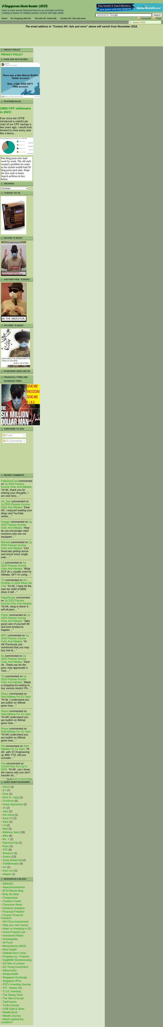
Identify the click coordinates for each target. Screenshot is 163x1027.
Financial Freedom (13, 911)
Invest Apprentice (13, 804)
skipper (7, 874)
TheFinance (10, 1001)
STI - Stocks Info (12, 987)
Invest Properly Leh (14, 932)
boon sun (8, 870)
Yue (3, 763)
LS (4, 825)
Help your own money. (16, 925)
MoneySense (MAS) (14, 946)
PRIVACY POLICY (12, 54)
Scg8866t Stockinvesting (17, 960)
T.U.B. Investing (12, 991)
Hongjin (5, 521)
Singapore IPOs (12, 980)
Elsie (5, 793)
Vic (4, 867)
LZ (2, 562)
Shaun (5, 693)
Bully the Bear (11, 894)
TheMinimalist (11, 863)
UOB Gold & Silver (13, 1008)
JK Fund (7, 942)
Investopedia (10, 939)
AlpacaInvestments (14, 887)
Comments (146, 18)
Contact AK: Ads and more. (73, 18)
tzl (2, 676)
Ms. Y (6, 839)
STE (5, 849)
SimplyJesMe (10, 974)
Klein (5, 821)
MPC (4, 635)
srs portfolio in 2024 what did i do (16, 583)
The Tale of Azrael (13, 998)
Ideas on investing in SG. (17, 928)
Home (4, 18)
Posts (158, 18)
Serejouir (8, 853)
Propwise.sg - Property (16, 956)
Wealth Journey (12, 1015)
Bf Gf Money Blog (13, 890)
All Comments (12, 441)
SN (3, 746)
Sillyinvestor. (10, 970)
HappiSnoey (8, 597)
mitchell (5, 542)
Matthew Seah (11, 832)
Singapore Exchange (15, 977)
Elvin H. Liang (11, 797)
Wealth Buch (10, 1012)
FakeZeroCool (9, 481)
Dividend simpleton (14, 908)
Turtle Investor (11, 1005)
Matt (5, 828)
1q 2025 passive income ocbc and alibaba (16, 485)
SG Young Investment (15, 967)
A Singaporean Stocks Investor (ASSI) (25, 6)
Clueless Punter (12, 901)
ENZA (6, 786)
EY (4, 790)
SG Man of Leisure (14, 963)
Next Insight (10, 949)
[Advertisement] (81, 37)
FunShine (8, 800)
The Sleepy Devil (13, 994)
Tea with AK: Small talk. (46, 18)
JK (4, 807)
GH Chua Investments (16, 921)
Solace (7, 856)
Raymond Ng (10, 842)
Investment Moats (13, 935)
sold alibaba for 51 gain (15, 696)
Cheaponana (10, 897)
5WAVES (8, 883)
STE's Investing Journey (17, 984)
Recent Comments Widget (22, 779)
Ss (2, 655)
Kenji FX (8, 818)
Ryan (6, 846)
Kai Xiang (8, 814)
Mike (5, 835)
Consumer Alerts (12, 904)
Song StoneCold (12, 860)
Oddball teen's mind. (15, 953)
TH (2, 580)
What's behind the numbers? (12, 1021)
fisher (4, 615)
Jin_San (5, 501)
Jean (5, 811)
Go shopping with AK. (20, 18)
